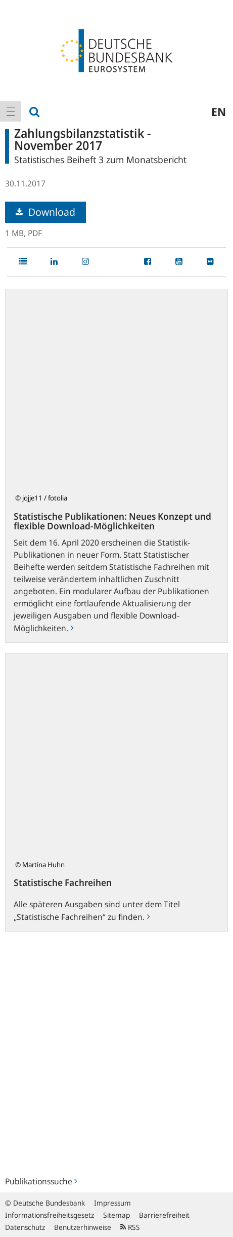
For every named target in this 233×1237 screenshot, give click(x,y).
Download (45, 212)
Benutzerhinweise (82, 1227)
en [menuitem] (218, 111)
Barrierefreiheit (164, 1215)
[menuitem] (10, 111)
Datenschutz (25, 1227)
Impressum (112, 1203)
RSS (130, 1227)
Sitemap (116, 1215)
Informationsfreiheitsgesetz (49, 1215)
